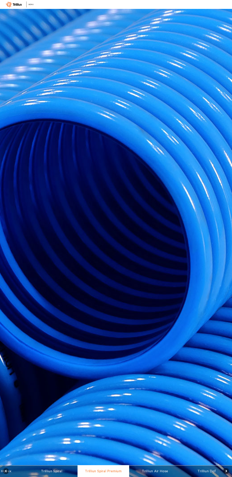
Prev (6, 471)
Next (226, 471)
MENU (31, 4)
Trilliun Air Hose (155, 471)
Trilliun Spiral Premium (103, 471)
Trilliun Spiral (51, 471)
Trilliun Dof (207, 471)
